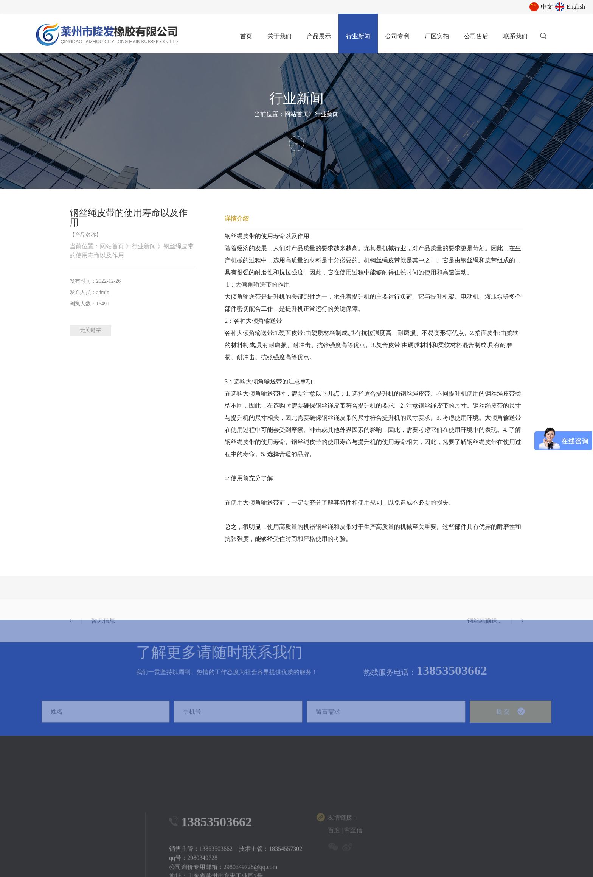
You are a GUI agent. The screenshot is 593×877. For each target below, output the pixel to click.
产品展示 (319, 36)
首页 (246, 36)
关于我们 (279, 36)
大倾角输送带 (253, 284)
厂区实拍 (437, 36)
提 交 (510, 720)
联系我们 (515, 36)
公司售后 (476, 36)
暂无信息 (92, 638)
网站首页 (296, 114)
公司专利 (397, 36)
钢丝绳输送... (495, 638)
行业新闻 (358, 36)
